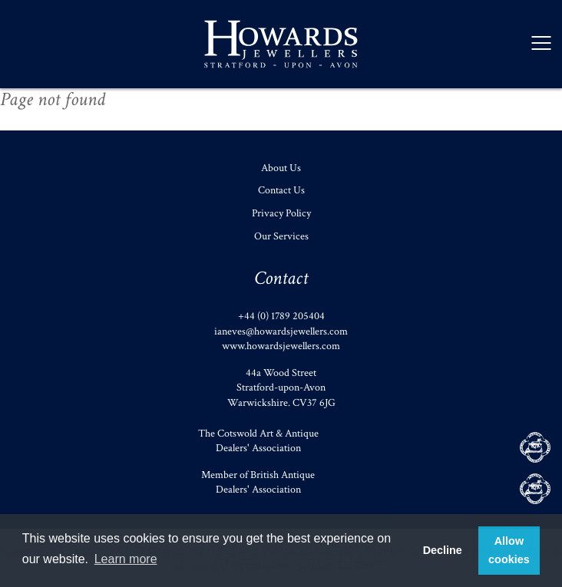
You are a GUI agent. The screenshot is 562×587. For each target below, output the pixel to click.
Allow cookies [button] (509, 550)
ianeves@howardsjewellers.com (281, 331)
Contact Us (281, 190)
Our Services (281, 236)
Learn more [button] (125, 559)
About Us (281, 168)
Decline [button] (442, 550)
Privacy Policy (281, 213)
